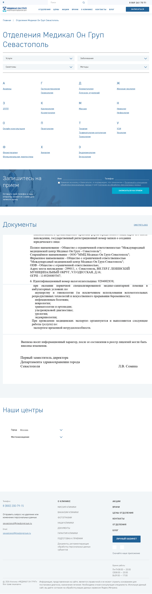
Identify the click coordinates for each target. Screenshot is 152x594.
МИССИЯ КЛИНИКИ (67, 507)
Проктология (47, 129)
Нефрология (123, 113)
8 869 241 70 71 (137, 3)
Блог (111, 10)
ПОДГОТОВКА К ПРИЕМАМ (70, 538)
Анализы (7, 89)
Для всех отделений (89, 93)
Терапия (83, 129)
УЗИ (119, 129)
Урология (121, 133)
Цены (56, 10)
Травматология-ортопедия (92, 133)
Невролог (121, 109)
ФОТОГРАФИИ (65, 518)
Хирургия (45, 153)
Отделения (44, 10)
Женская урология (126, 89)
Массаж (83, 109)
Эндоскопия (85, 157)
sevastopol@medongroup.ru (17, 523)
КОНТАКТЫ (100, 10)
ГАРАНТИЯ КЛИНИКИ (68, 533)
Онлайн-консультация (14, 129)
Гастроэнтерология (50, 89)
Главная (7, 20)
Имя (59, 179)
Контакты (119, 519)
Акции (65, 10)
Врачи (75, 10)
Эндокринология (87, 153)
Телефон (109, 179)
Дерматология (86, 89)
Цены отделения (123, 513)
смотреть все (141, 225)
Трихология (85, 137)
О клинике (87, 10)
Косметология (48, 113)
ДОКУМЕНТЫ (64, 528)
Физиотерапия (10, 153)
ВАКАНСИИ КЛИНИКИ (68, 512)
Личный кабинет (126, 539)
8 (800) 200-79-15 (13, 505)
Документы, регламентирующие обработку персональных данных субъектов (74, 547)
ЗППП (6, 109)
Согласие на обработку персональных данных (119, 185)
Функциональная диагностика (18, 157)
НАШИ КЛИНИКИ (66, 523)
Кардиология (47, 109)
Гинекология (47, 93)
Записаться (137, 9)
